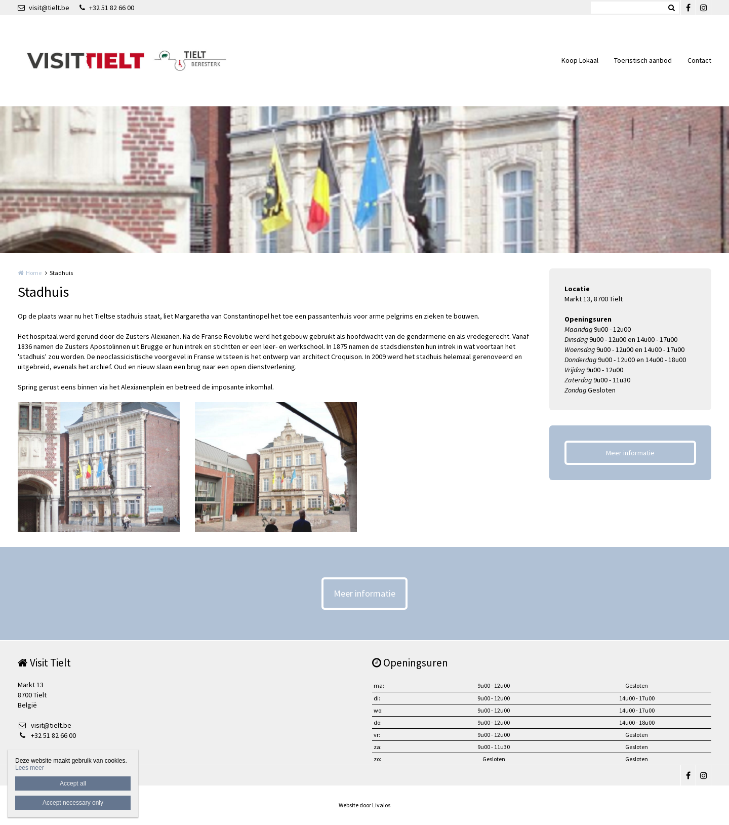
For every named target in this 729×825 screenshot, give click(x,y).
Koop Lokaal (579, 60)
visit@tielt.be (43, 7)
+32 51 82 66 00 (106, 7)
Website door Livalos (364, 805)
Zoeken (671, 8)
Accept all (73, 783)
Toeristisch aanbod (643, 60)
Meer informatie (630, 452)
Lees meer (29, 767)
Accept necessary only (73, 802)
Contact (699, 60)
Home (34, 273)
